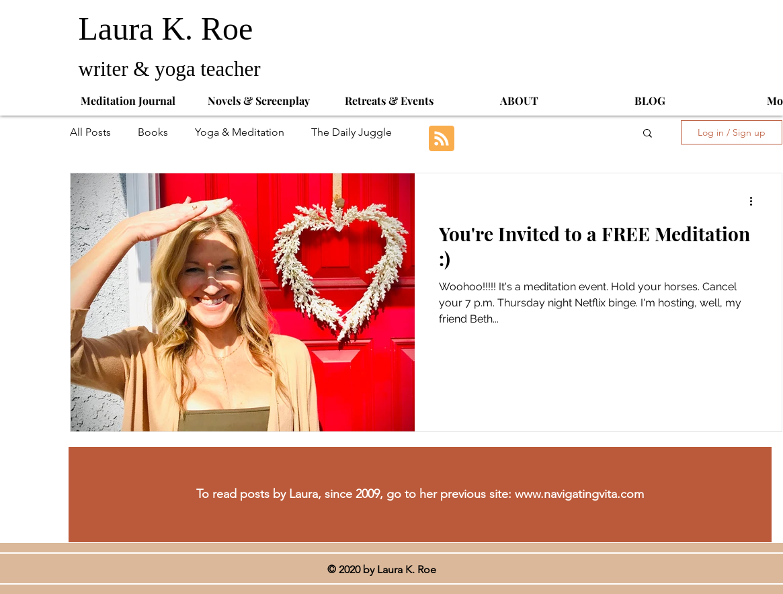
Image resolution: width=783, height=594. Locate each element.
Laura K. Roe (170, 28)
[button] (647, 134)
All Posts (90, 132)
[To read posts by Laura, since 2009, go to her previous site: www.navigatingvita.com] (420, 494)
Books (153, 132)
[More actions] (755, 201)
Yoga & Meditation (239, 132)
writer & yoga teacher (172, 69)
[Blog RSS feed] (441, 139)
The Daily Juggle (351, 132)
